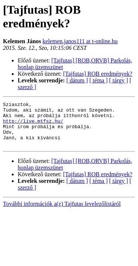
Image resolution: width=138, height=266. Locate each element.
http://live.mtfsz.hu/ (33, 125)
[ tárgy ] (118, 80)
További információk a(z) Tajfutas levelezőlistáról (62, 212)
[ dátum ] (77, 80)
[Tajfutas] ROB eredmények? (97, 74)
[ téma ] (98, 80)
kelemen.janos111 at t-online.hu (80, 41)
